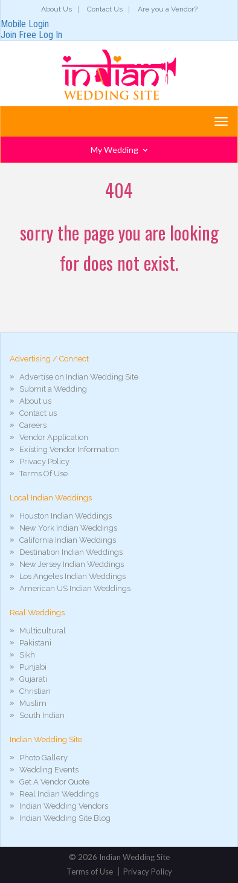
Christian (35, 691)
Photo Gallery (43, 757)
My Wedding (119, 149)
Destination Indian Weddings (71, 552)
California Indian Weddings (67, 540)
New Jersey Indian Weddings (71, 564)
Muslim (33, 703)
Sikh (27, 654)
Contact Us (105, 9)
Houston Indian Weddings (65, 515)
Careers (33, 425)
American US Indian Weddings (74, 588)
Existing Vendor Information (69, 449)
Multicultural (42, 630)
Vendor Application (53, 437)
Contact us (38, 413)
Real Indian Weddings (58, 793)
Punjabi (33, 666)
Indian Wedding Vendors (63, 805)
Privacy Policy (44, 461)
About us (35, 401)
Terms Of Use (43, 473)
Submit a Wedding (53, 388)
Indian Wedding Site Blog (65, 818)
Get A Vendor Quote (54, 781)
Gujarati (33, 679)
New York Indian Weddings (68, 527)
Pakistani (35, 642)
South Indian (42, 715)
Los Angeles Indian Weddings (72, 576)
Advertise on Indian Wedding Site (78, 376)
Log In (50, 34)
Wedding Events (49, 769)
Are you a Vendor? (168, 9)
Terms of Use (89, 871)
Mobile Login (25, 24)
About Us (56, 9)
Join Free (18, 34)
